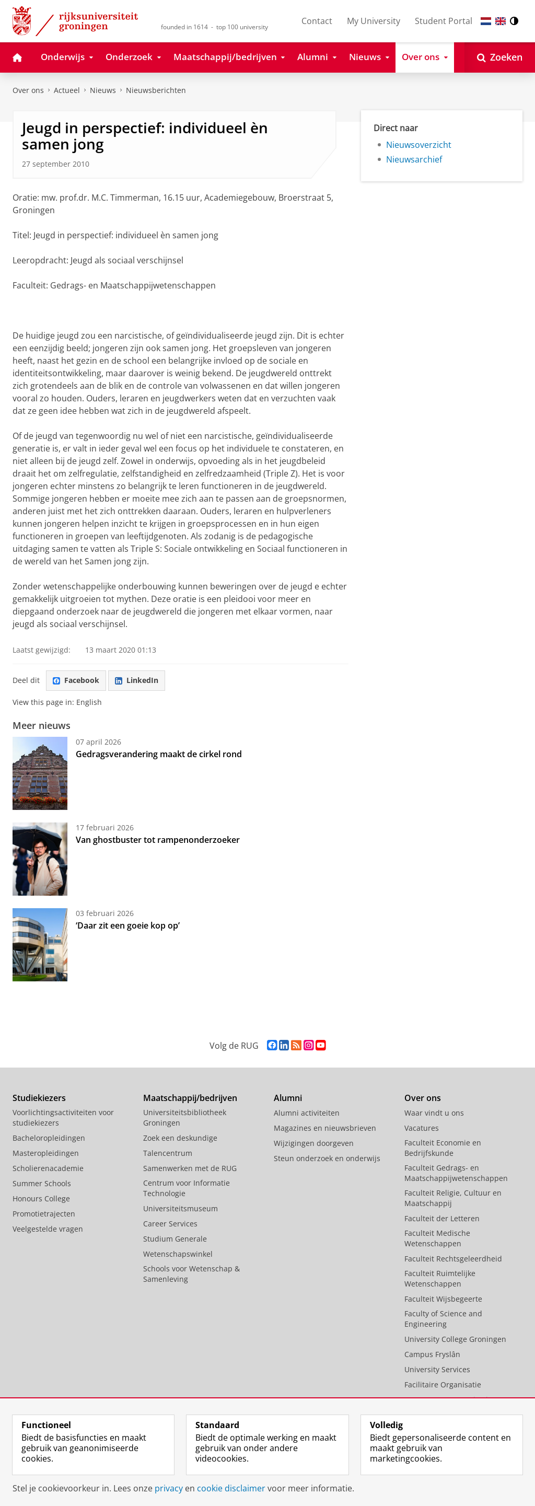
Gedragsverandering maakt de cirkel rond (159, 754)
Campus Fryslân (432, 1354)
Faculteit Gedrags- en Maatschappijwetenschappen (456, 1173)
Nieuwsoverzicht (418, 144)
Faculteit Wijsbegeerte (443, 1299)
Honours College (41, 1198)
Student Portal (443, 21)
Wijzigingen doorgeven (314, 1143)
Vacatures (421, 1128)
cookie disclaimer (231, 1488)
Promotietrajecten (44, 1214)
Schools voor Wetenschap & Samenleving (191, 1274)
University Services (437, 1369)
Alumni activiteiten (307, 1113)
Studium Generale (175, 1239)
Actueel (67, 90)
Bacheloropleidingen (49, 1138)
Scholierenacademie (48, 1168)
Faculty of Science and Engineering (443, 1318)
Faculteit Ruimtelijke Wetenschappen (439, 1278)
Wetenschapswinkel (178, 1254)
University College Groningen (455, 1339)
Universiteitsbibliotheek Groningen (184, 1117)
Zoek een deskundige (180, 1138)
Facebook (76, 680)
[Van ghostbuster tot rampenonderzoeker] (40, 859)
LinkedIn (136, 680)
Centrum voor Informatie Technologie (186, 1188)
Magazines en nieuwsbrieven (325, 1128)
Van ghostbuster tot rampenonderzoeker (158, 839)
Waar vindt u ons (434, 1113)
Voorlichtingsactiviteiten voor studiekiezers (63, 1117)
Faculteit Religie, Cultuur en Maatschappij (453, 1198)
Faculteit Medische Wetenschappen (437, 1238)
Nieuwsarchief (414, 159)
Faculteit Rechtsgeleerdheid (453, 1259)
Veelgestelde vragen (48, 1229)
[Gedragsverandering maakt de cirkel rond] (40, 773)
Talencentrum (167, 1153)
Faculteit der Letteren (442, 1218)
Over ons (28, 90)
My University (373, 21)
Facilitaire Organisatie (442, 1384)
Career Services (170, 1224)
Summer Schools (42, 1183)
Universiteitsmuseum (180, 1208)
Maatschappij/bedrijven (190, 1098)
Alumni (288, 1098)
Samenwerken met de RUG (190, 1168)
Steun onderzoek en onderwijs (327, 1158)
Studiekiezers (39, 1098)
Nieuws (103, 90)
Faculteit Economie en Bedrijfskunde (442, 1148)
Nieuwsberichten (156, 90)
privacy (169, 1488)
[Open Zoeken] (499, 57)
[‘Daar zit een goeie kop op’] (40, 944)
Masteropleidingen (46, 1153)
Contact (316, 21)
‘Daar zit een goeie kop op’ (128, 925)
